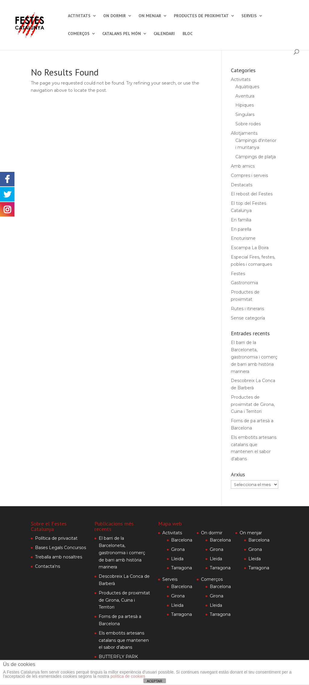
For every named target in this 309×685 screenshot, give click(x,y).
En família (241, 220)
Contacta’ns (47, 566)
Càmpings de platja (255, 156)
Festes (238, 273)
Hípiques (244, 105)
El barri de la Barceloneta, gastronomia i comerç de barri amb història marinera (254, 357)
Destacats (241, 185)
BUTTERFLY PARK (118, 656)
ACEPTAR (154, 681)
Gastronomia (244, 282)
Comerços (79, 33)
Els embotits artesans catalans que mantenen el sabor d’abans (124, 640)
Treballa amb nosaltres (58, 557)
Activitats (79, 16)
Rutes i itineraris (247, 308)
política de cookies (127, 676)
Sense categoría (248, 318)
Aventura (244, 96)
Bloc (188, 33)
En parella (241, 229)
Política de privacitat (56, 538)
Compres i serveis (249, 175)
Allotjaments (244, 133)
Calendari (164, 33)
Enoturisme (243, 238)
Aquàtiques (247, 86)
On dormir (114, 16)
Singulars (244, 114)
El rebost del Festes (251, 194)
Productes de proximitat (201, 16)
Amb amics (243, 166)
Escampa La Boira (250, 247)
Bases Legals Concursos (60, 547)
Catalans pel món (121, 33)
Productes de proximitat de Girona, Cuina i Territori (253, 404)
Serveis (249, 16)
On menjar (150, 16)
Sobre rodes (248, 124)
